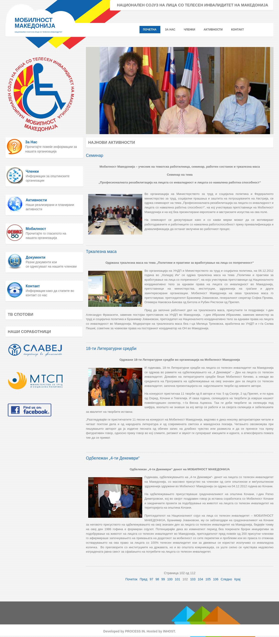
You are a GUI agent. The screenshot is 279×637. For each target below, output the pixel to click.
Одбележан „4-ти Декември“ (113, 458)
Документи (35, 257)
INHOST (169, 631)
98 (157, 579)
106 (215, 579)
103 (192, 579)
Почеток (131, 579)
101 (177, 579)
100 (169, 579)
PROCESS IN (135, 631)
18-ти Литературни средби (111, 348)
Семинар (94, 155)
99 (163, 579)
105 (208, 579)
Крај (237, 579)
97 (151, 579)
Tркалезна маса (101, 251)
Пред (144, 579)
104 (200, 579)
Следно (226, 579)
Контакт (33, 286)
